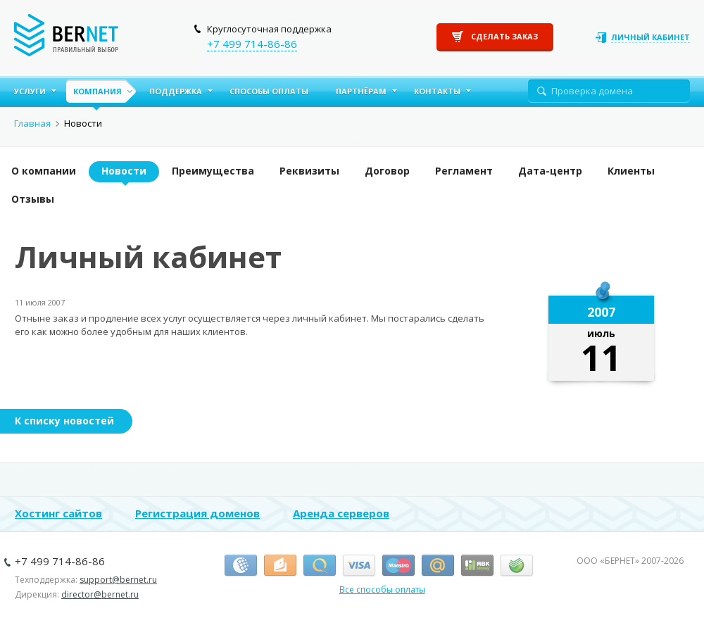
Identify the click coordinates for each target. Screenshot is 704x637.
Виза (359, 566)
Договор (387, 170)
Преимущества (213, 170)
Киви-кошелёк (320, 566)
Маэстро (398, 566)
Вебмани (241, 566)
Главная (32, 123)
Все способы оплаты (382, 589)
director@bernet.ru (100, 594)
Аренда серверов (341, 513)
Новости (123, 170)
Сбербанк (517, 566)
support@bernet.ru (118, 580)
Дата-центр (550, 170)
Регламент (464, 170)
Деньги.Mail (438, 566)
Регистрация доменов (197, 513)
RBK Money (477, 566)
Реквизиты (309, 170)
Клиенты (631, 170)
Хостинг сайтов (58, 513)
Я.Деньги (280, 566)
